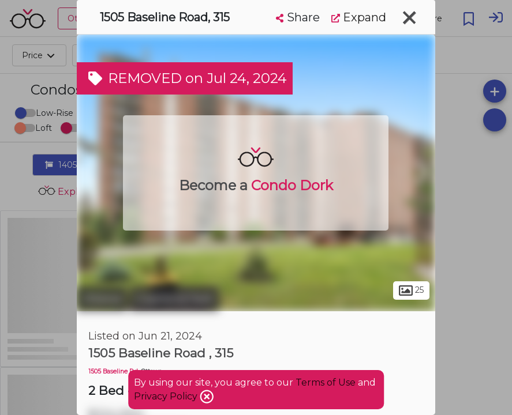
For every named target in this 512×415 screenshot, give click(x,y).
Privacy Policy (167, 396)
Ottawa (102, 298)
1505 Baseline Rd (113, 371)
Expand (358, 17)
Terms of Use (326, 382)
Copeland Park (174, 298)
